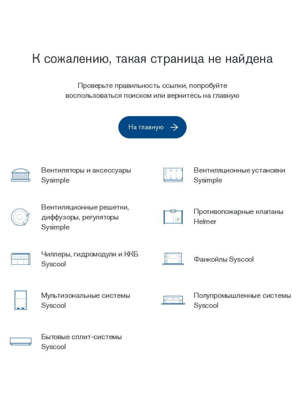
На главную (156, 127)
